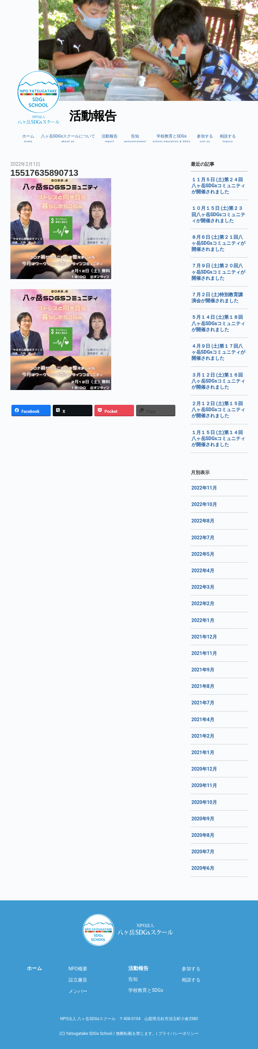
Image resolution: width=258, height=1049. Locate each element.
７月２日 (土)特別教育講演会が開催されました (217, 297)
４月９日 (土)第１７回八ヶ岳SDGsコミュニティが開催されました (218, 352)
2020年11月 (204, 785)
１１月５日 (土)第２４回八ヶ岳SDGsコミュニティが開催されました (218, 185)
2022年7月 (202, 537)
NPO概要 (78, 968)
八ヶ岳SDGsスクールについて (68, 138)
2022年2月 (202, 603)
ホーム (28, 138)
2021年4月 (202, 719)
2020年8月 (202, 835)
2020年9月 (202, 818)
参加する (205, 138)
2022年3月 (202, 587)
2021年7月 (202, 702)
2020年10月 (204, 802)
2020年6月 (202, 868)
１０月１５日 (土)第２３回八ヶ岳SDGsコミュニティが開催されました (218, 214)
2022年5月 (202, 554)
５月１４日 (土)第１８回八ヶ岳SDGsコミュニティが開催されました (218, 323)
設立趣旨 (78, 979)
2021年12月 (204, 636)
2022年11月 (204, 488)
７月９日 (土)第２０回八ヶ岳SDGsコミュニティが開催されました (218, 271)
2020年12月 (204, 769)
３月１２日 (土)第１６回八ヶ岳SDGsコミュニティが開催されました (218, 381)
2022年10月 (204, 504)
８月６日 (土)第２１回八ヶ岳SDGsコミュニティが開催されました (218, 243)
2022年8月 (202, 520)
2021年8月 (202, 686)
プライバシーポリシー (178, 1033)
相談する (228, 138)
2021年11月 (204, 653)
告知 (135, 138)
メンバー (78, 991)
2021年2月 (202, 736)
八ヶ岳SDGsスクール (129, 930)
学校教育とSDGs (171, 138)
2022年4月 (202, 570)
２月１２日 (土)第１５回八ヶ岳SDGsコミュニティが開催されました (218, 409)
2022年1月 (202, 620)
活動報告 (109, 138)
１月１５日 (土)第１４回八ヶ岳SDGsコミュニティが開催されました (218, 438)
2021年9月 (202, 669)
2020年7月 (202, 851)
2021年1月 (202, 752)
